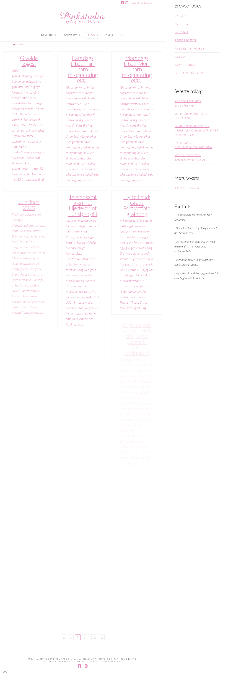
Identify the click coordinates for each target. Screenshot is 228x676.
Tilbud (180, 56)
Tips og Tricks (185, 64)
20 (95, 637)
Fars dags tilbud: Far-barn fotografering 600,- (83, 69)
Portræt (181, 32)
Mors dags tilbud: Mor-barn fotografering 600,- (137, 69)
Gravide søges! (29, 61)
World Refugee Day (190, 72)
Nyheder (181, 23)
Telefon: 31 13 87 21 (141, 3)
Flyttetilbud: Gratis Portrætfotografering (136, 205)
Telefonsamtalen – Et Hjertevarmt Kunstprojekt (82, 205)
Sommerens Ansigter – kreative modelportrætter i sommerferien (196, 130)
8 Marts (180, 15)
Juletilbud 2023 (29, 204)
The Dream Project (189, 48)
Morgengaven (187, 188)
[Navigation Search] (122, 35)
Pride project (185, 40)
